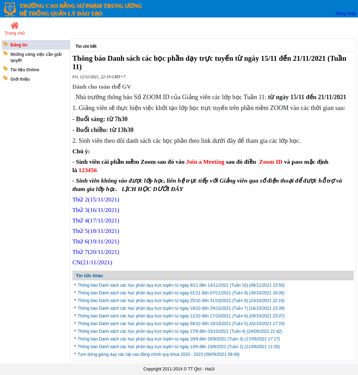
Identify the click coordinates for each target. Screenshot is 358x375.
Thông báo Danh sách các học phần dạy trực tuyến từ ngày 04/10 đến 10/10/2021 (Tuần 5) (181, 323)
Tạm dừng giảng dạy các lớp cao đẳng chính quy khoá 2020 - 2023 (158, 354)
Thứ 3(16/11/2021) (95, 210)
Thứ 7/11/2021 (95, 252)
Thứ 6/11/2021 (95, 241)
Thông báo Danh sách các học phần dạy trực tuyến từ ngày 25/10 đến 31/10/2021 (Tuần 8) (181, 300)
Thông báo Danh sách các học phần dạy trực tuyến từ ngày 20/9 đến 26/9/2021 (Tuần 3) (179, 339)
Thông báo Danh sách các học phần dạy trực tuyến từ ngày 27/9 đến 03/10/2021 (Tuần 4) (180, 331)
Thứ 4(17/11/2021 (95, 220)
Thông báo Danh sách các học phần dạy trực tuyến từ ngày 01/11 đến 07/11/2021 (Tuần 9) (181, 293)
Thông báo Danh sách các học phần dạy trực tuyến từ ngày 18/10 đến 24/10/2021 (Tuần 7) (181, 308)
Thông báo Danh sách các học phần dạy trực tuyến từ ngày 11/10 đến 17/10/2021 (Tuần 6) (181, 316)
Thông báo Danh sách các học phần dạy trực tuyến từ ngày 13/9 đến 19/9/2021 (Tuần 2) (179, 346)
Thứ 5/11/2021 (95, 231)
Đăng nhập (346, 13)
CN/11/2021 (92, 262)
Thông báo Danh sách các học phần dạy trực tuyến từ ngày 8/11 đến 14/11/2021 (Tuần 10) (181, 285)
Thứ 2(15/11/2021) (95, 199)
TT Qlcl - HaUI (201, 369)
